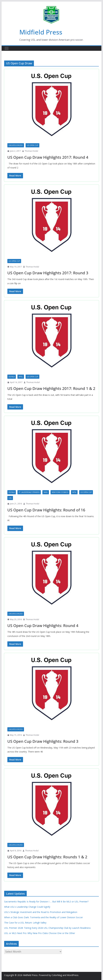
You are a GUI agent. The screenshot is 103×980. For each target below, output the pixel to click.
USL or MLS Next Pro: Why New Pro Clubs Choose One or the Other (39, 933)
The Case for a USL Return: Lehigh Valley (25, 922)
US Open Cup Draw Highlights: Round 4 (42, 625)
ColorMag (57, 975)
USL (10, 498)
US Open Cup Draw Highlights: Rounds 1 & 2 (47, 856)
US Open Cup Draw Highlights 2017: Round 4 (47, 157)
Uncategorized (16, 145)
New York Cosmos (60, 492)
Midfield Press (40, 32)
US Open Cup (32, 145)
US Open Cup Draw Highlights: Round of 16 (46, 510)
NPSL (21, 377)
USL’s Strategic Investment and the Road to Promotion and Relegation (40, 912)
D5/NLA (12, 377)
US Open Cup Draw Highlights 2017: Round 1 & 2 (51, 388)
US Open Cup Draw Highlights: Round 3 (42, 741)
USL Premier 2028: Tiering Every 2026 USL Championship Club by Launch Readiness (47, 927)
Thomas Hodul (31, 151)
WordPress (72, 975)
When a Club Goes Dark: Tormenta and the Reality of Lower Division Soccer (43, 917)
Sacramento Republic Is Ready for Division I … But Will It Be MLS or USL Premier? (46, 901)
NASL (46, 492)
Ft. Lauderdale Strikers (29, 492)
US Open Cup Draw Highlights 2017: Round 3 (47, 272)
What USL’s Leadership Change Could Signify (27, 906)
